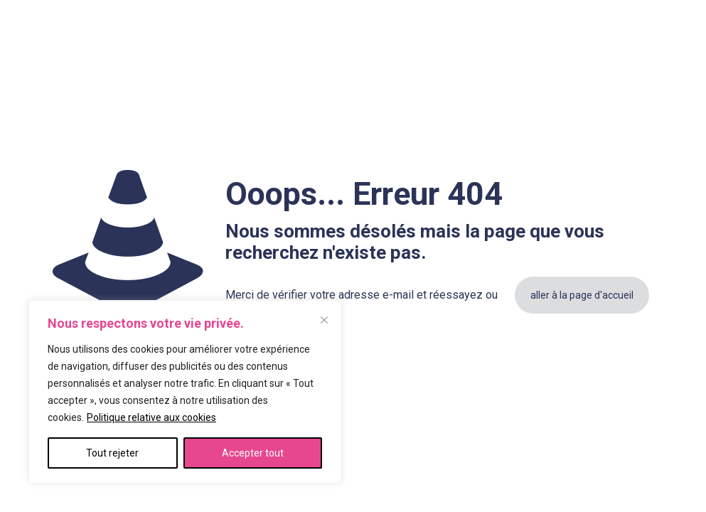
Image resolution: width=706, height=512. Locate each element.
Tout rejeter (112, 453)
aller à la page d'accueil (581, 295)
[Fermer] (324, 320)
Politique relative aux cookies (151, 417)
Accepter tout (253, 453)
